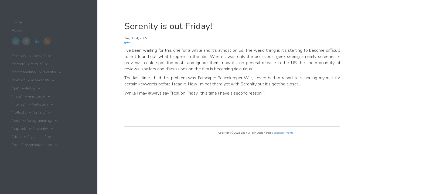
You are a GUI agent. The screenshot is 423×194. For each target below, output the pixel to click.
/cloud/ (37, 64)
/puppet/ (19, 128)
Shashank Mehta (284, 132)
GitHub (26, 41)
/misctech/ (36, 96)
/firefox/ (18, 80)
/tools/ (17, 144)
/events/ (49, 72)
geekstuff (130, 42)
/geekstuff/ (40, 80)
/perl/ (16, 120)
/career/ (18, 64)
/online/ (39, 112)
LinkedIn (37, 41)
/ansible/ (19, 55)
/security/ (40, 128)
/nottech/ (19, 112)
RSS (47, 41)
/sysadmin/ (37, 136)
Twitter (16, 41)
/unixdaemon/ (40, 144)
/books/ (39, 55)
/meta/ (17, 96)
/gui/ (15, 88)
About (17, 30)
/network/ (40, 104)
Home (17, 22)
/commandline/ (24, 72)
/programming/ (39, 120)
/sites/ (16, 136)
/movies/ (19, 104)
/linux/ (30, 88)
